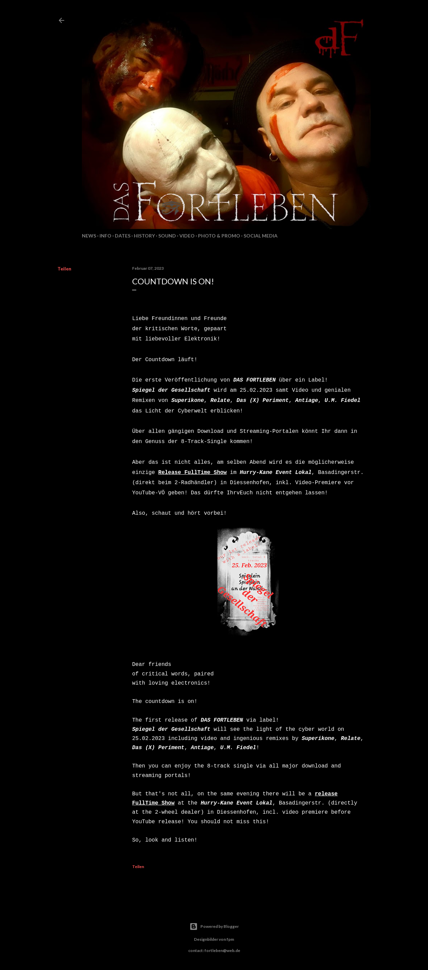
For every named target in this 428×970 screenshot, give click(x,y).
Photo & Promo (219, 236)
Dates (122, 236)
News (89, 236)
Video (187, 236)
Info (105, 236)
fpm (230, 939)
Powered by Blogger (214, 926)
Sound (167, 236)
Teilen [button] (64, 268)
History (144, 236)
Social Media (261, 236)
